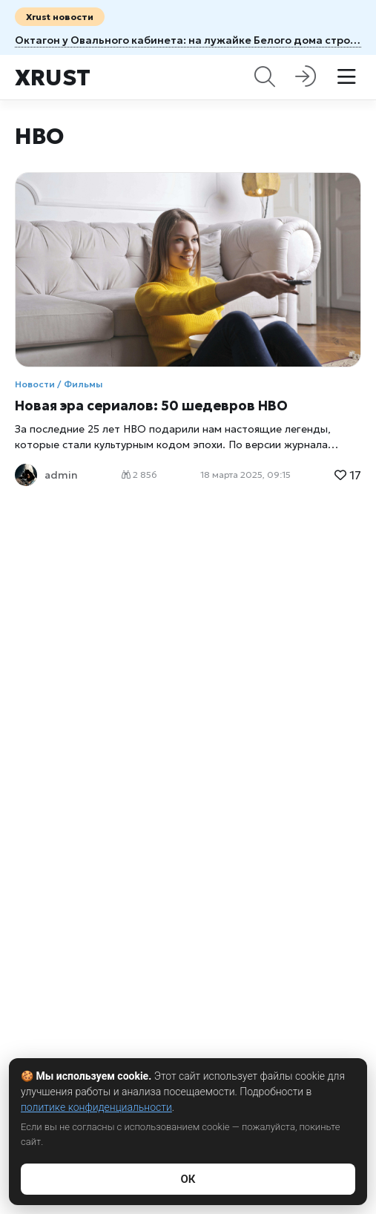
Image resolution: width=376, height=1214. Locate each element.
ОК (187, 1179)
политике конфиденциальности (96, 1107)
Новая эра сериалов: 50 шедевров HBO (151, 405)
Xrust (52, 77)
